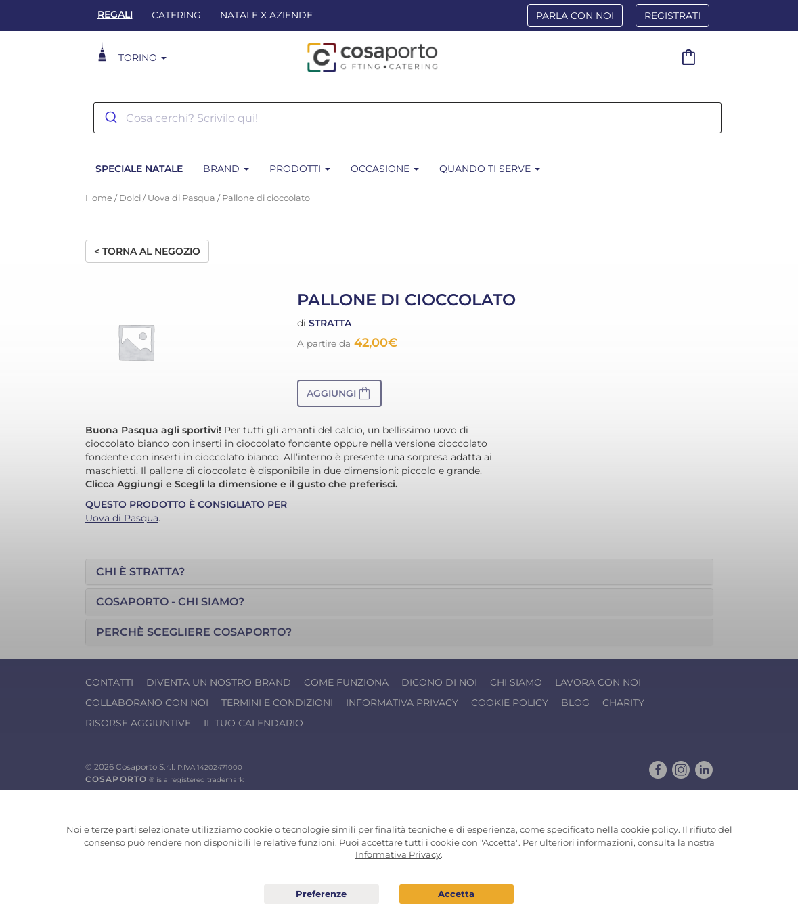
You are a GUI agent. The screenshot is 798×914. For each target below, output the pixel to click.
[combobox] (407, 117)
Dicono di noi (439, 682)
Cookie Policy (509, 703)
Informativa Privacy (402, 703)
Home (98, 198)
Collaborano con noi (146, 703)
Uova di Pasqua (181, 198)
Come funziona (346, 682)
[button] (339, 393)
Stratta (330, 323)
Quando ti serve (489, 168)
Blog (575, 703)
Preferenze (321, 894)
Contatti (109, 682)
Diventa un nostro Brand (218, 682)
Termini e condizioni (277, 703)
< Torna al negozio (147, 251)
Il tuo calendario (253, 723)
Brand (226, 168)
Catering (176, 15)
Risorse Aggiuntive (138, 723)
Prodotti (299, 168)
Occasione (385, 168)
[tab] (399, 572)
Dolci (130, 198)
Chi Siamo (516, 682)
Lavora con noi (598, 682)
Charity (623, 703)
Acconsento (456, 894)
